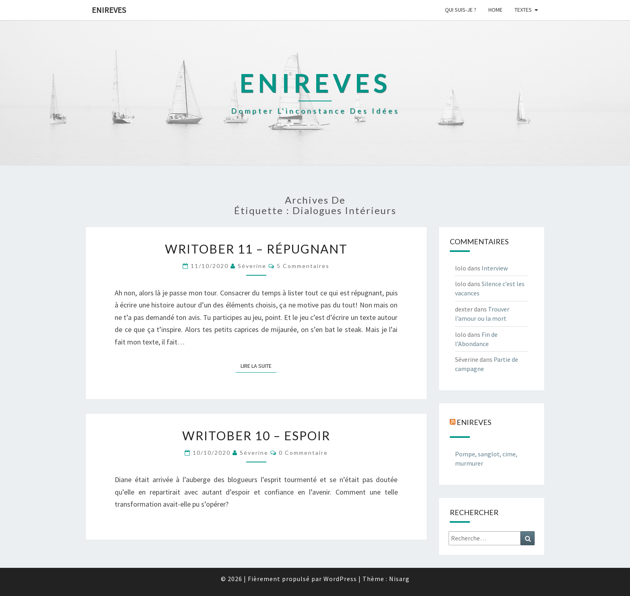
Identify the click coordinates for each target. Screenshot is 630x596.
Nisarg (399, 579)
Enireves (109, 10)
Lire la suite (258, 365)
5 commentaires (303, 265)
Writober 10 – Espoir (256, 435)
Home (495, 9)
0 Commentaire (303, 452)
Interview (495, 268)
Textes (523, 9)
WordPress (340, 579)
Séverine (252, 265)
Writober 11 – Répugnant (256, 248)
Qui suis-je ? (460, 9)
